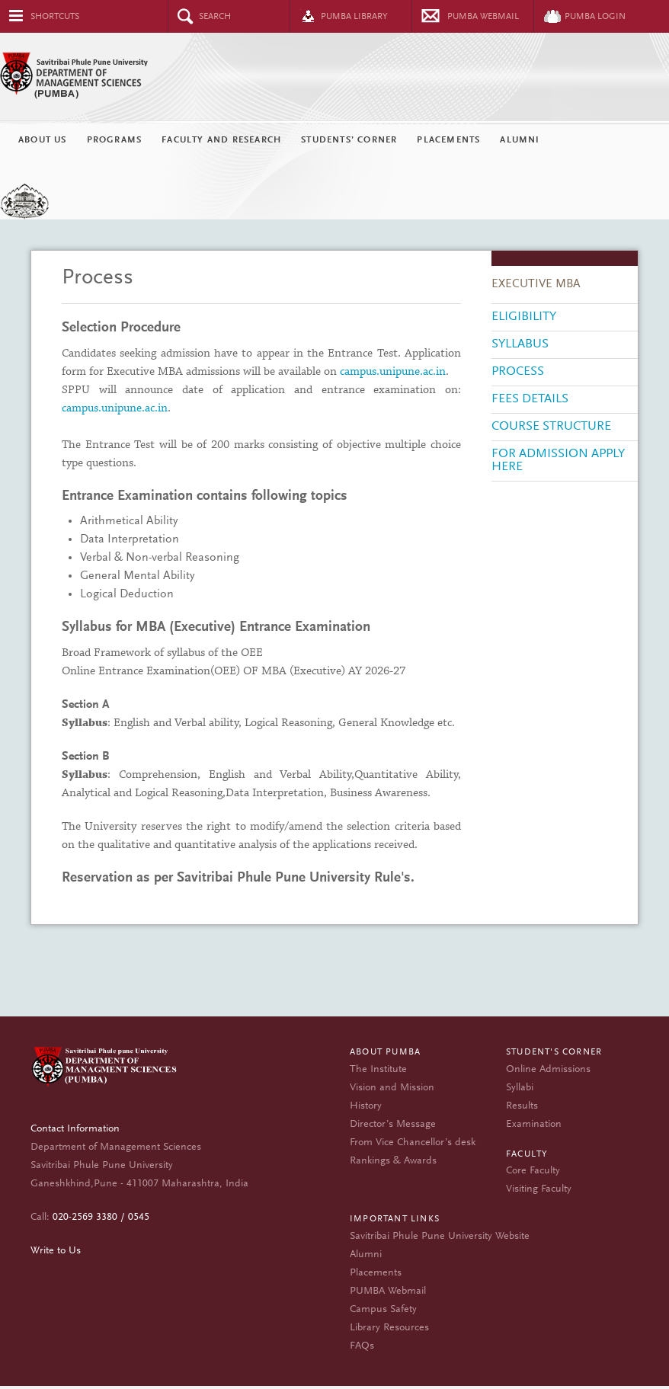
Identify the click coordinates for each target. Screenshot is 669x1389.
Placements (448, 140)
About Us (42, 140)
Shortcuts (54, 16)
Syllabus (520, 344)
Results (522, 1106)
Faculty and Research (221, 140)
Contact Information (75, 1129)
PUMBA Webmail (388, 1291)
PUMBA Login (595, 16)
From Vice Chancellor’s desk (412, 1143)
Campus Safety (383, 1309)
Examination (534, 1124)
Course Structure (551, 427)
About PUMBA (385, 1052)
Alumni (519, 140)
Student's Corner (554, 1052)
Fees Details (529, 399)
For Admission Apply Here (558, 461)
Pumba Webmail (483, 16)
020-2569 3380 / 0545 (101, 1217)
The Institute (378, 1069)
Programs (114, 140)
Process (517, 372)
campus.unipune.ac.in (393, 371)
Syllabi (519, 1088)
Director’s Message (393, 1124)
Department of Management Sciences (108, 1070)
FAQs (362, 1346)
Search (215, 16)
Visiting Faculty (538, 1189)
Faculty (527, 1154)
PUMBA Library (354, 16)
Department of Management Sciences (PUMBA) (334, 76)
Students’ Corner (349, 140)
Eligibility (523, 317)
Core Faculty (533, 1171)
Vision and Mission (392, 1088)
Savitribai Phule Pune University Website (440, 1236)
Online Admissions (548, 1069)
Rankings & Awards (393, 1161)
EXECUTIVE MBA (536, 284)
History (366, 1106)
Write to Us (55, 1251)
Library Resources (389, 1328)
